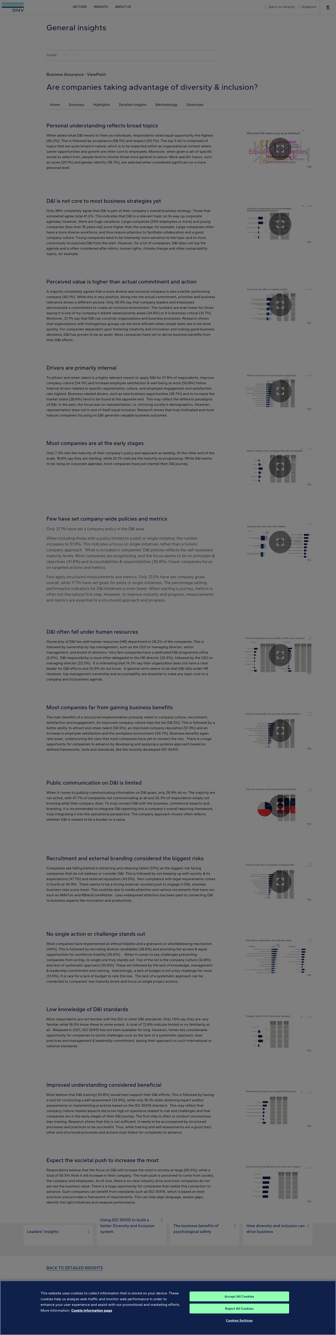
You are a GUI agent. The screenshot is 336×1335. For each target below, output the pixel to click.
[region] (168, 1307)
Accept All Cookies (239, 1296)
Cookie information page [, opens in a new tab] (91, 1310)
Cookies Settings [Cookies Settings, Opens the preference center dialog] (239, 1320)
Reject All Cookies (239, 1309)
